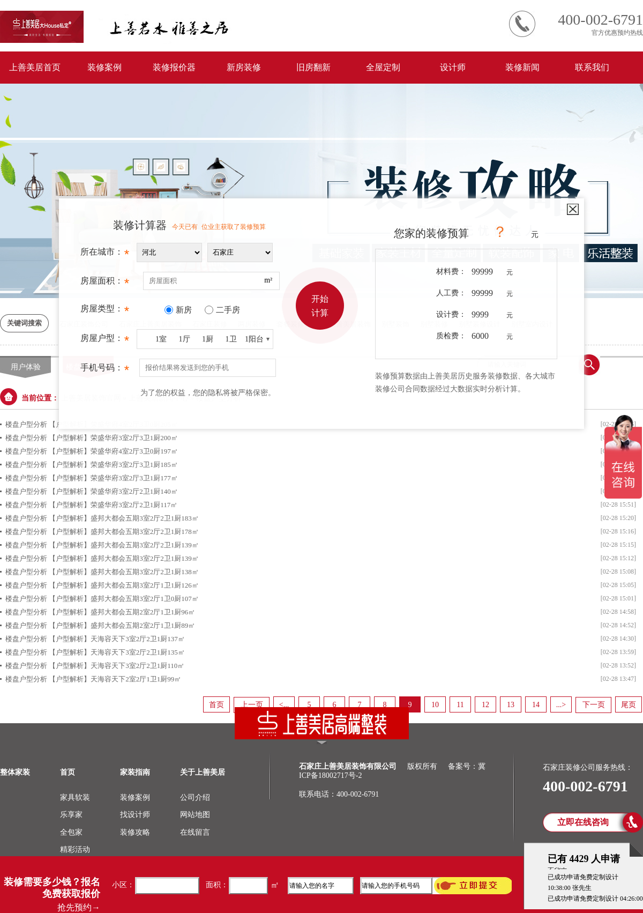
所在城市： (104, 255)
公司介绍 (195, 797)
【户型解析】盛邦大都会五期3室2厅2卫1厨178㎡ (124, 532)
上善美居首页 (35, 67)
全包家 (71, 832)
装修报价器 (174, 67)
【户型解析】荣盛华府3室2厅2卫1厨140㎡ (113, 491)
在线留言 (195, 832)
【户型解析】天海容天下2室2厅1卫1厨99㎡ (115, 679)
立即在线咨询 (583, 822)
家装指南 (135, 772)
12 (485, 705)
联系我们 (592, 67)
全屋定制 (383, 67)
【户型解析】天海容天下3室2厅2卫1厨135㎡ (117, 652)
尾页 (628, 705)
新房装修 (244, 67)
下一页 (593, 705)
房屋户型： (104, 341)
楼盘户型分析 (26, 465)
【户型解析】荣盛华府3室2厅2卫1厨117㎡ (113, 505)
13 (510, 705)
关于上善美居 (202, 772)
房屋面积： (104, 283)
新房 (184, 310)
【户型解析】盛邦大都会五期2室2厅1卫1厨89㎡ (122, 625)
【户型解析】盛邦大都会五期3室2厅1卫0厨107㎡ (124, 599)
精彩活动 (75, 849)
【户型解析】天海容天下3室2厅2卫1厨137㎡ (117, 639)
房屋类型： (104, 311)
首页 (216, 705)
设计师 (453, 67)
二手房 (228, 310)
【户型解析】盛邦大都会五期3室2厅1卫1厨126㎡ (124, 585)
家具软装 (75, 797)
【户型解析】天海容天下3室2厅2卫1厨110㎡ (116, 666)
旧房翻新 (313, 67)
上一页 (252, 705)
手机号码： (104, 370)
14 (536, 705)
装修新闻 (522, 67)
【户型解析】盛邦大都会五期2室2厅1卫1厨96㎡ (122, 612)
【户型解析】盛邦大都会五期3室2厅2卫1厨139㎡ (124, 545)
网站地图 (195, 815)
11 (460, 705)
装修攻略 (135, 832)
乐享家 (71, 815)
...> (561, 705)
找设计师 (135, 815)
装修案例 (104, 67)
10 (435, 705)
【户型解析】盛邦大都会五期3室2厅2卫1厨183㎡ (124, 518)
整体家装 (15, 772)
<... (284, 705)
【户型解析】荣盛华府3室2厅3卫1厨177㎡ (113, 478)
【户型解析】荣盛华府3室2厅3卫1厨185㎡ (113, 465)
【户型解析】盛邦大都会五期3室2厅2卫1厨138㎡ (124, 572)
